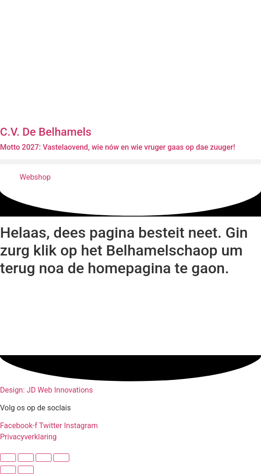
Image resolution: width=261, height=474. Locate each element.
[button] (130, 161)
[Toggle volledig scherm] (26, 457)
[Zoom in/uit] (8, 457)
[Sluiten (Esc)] (61, 457)
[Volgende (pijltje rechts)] (26, 470)
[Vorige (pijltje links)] (8, 470)
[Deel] (44, 457)
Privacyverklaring (28, 436)
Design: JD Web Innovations (46, 390)
